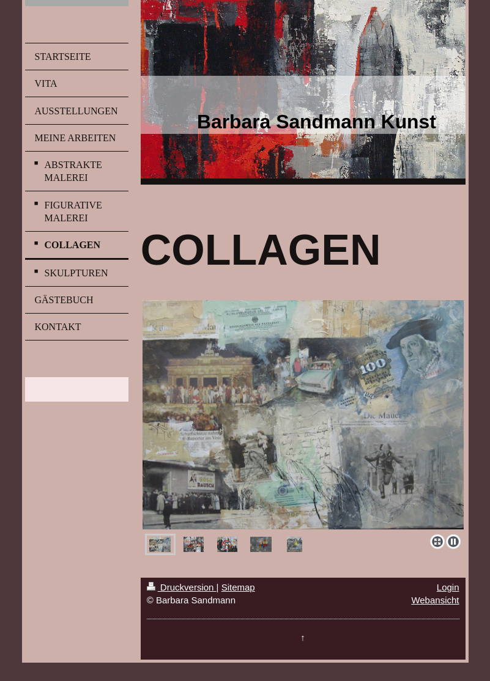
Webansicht (435, 600)
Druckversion (182, 587)
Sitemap (238, 587)
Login (448, 587)
